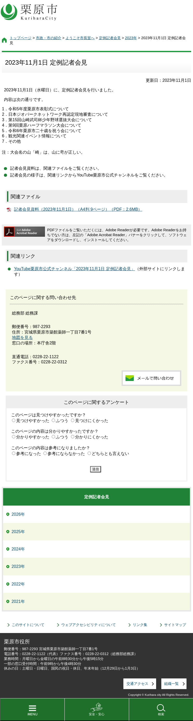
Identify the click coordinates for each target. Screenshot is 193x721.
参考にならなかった (66, 453)
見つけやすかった (32, 420)
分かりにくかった (91, 437)
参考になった (28, 453)
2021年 (18, 601)
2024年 (18, 549)
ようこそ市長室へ (80, 38)
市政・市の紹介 (48, 38)
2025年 (18, 531)
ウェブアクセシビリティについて (88, 625)
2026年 (18, 514)
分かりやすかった (32, 437)
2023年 (131, 38)
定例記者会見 (110, 38)
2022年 (18, 584)
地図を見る (22, 337)
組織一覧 (171, 684)
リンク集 (140, 625)
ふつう (62, 420)
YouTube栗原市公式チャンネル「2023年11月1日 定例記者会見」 (74, 269)
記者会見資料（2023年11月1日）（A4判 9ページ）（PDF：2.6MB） (78, 209)
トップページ (20, 38)
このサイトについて (28, 625)
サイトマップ (175, 625)
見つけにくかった (91, 420)
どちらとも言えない (110, 453)
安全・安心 (96, 714)
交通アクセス (137, 684)
